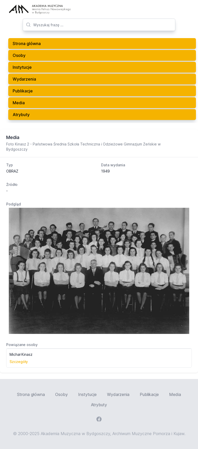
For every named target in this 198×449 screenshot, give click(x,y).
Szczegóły (19, 361)
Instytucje (22, 67)
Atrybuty (21, 114)
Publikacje (23, 90)
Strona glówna (27, 43)
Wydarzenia (24, 79)
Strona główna (31, 394)
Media (19, 102)
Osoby (19, 55)
